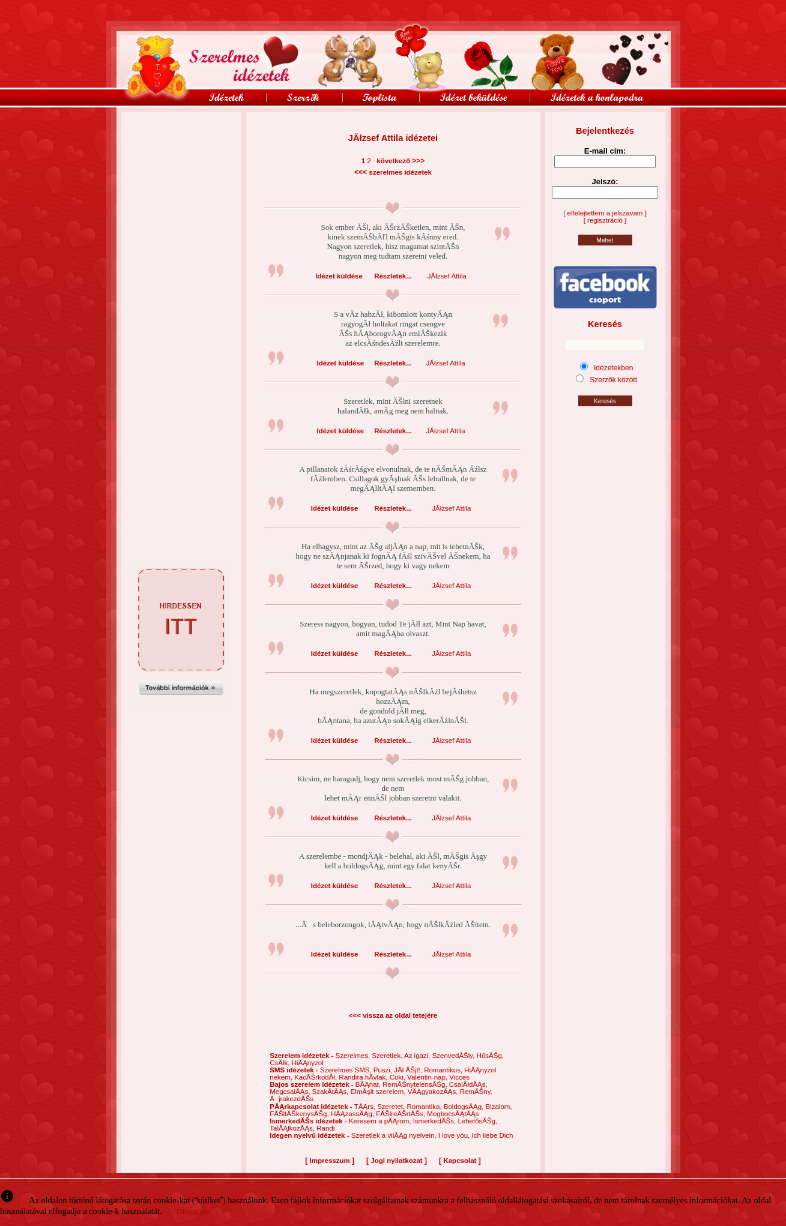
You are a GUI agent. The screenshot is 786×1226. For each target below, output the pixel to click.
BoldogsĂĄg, (465, 1106)
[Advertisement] (181, 139)
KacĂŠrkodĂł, (316, 1077)
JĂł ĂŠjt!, (409, 1070)
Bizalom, (498, 1106)
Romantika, (425, 1106)
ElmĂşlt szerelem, (378, 1091)
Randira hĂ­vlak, (364, 1077)
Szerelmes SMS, (346, 1070)
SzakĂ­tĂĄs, (331, 1091)
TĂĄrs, (365, 1106)
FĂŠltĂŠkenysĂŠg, (300, 1113)
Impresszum (330, 1160)
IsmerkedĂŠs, (435, 1121)
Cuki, (398, 1077)
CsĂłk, (280, 1062)
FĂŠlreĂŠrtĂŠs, (401, 1113)
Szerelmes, (354, 1055)
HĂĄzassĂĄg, (353, 1113)
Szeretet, (392, 1106)
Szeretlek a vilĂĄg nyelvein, (394, 1135)
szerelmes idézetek (400, 172)
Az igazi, (418, 1055)
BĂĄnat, (368, 1084)
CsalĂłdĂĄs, (468, 1084)
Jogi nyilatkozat (396, 1160)
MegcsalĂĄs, (291, 1091)
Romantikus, (444, 1070)
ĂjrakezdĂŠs (291, 1098)
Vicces (459, 1077)
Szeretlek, (388, 1055)
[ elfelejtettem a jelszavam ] (605, 213)
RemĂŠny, (476, 1091)
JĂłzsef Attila (447, 276)
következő (391, 160)
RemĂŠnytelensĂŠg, (415, 1084)
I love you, (455, 1135)
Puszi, (384, 1070)
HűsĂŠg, (490, 1055)
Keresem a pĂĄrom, (381, 1121)
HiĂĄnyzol (308, 1062)
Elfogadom (193, 1211)
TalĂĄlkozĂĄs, (293, 1128)
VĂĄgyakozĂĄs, (434, 1091)
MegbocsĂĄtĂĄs (453, 1113)
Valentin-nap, (428, 1077)
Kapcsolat (459, 1160)
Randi (325, 1128)
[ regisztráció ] (605, 220)
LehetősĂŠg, (477, 1121)
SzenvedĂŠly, (454, 1055)
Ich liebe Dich (492, 1135)
